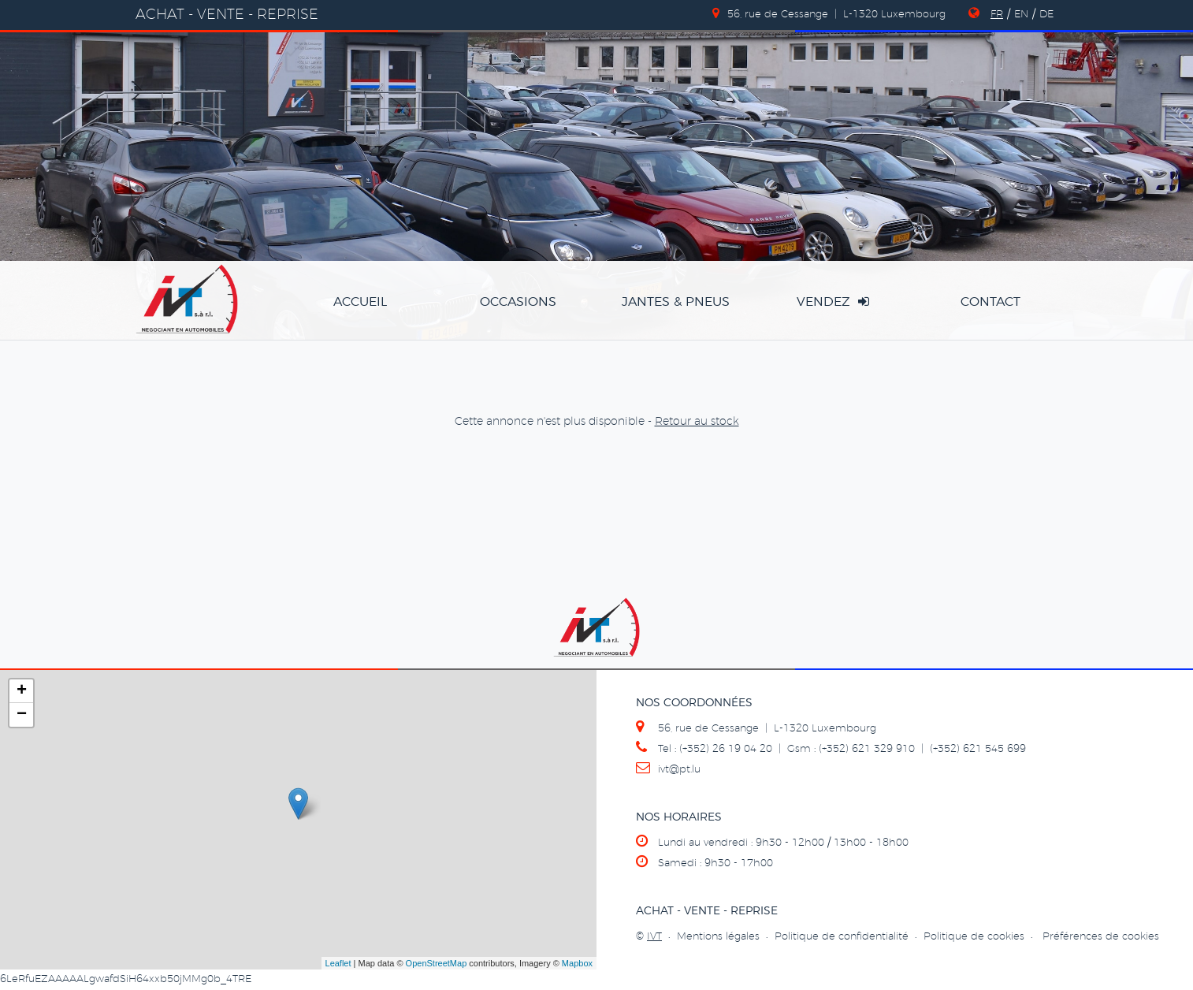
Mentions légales (718, 937)
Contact (990, 302)
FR (996, 14)
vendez (833, 301)
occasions (518, 302)
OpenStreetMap (436, 963)
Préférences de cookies (1100, 937)
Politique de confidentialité (842, 937)
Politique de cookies (974, 937)
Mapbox (577, 963)
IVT (654, 937)
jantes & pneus (676, 302)
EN (1021, 14)
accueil (360, 302)
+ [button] (22, 691)
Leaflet (338, 963)
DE (1046, 14)
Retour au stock (697, 421)
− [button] (22, 715)
